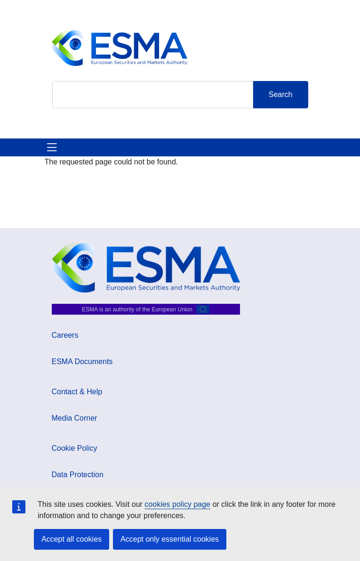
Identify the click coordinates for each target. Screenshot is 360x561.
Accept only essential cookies (169, 539)
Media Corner (74, 418)
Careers (65, 335)
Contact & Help (77, 392)
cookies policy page (177, 504)
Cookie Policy (74, 448)
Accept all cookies (71, 539)
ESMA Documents (82, 362)
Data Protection (78, 475)
